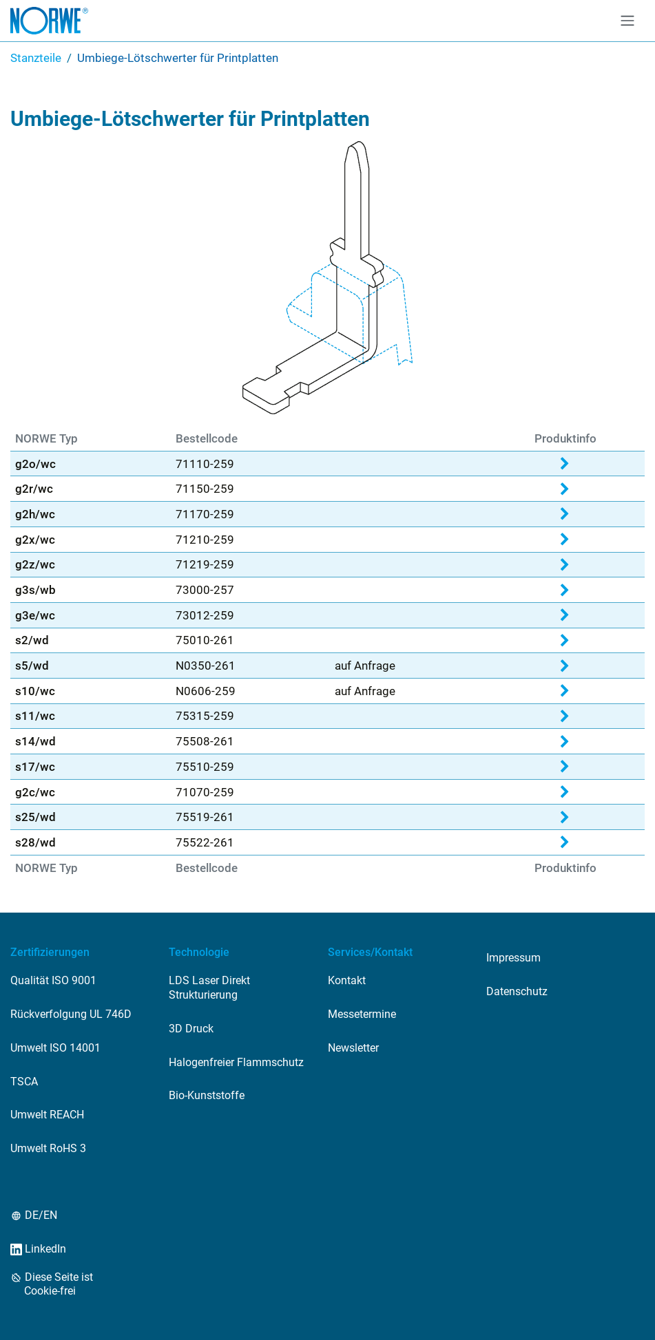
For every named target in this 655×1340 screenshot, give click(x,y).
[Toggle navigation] (627, 20)
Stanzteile (35, 58)
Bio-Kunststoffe (207, 1095)
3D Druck (191, 1028)
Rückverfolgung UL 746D (71, 1014)
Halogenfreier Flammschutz (236, 1062)
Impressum (513, 957)
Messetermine (362, 1014)
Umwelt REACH (47, 1114)
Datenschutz (517, 991)
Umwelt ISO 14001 (55, 1047)
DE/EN (40, 1215)
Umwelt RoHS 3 (48, 1148)
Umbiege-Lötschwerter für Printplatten (177, 58)
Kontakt (347, 980)
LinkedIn (45, 1248)
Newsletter (353, 1047)
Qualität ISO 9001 (53, 980)
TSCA (24, 1081)
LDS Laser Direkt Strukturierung (209, 987)
